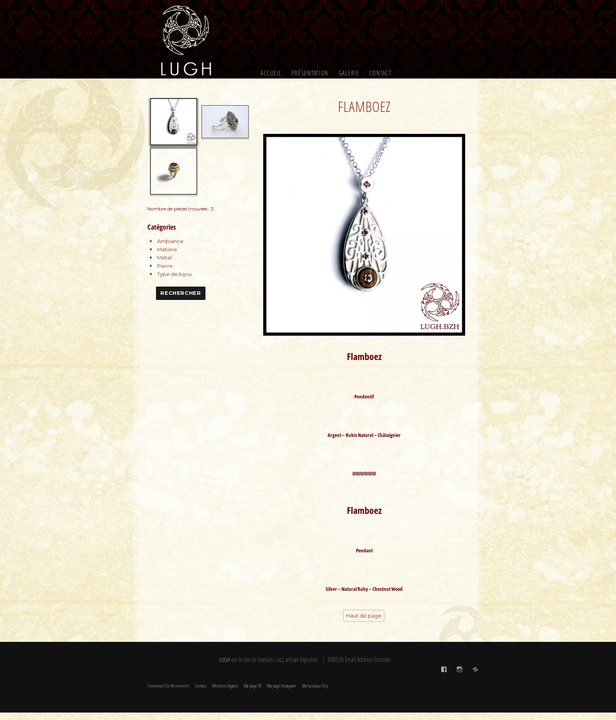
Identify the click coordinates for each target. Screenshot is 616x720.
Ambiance (170, 241)
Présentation (310, 73)
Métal (164, 257)
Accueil (271, 73)
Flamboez (364, 106)
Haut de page (363, 624)
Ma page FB (252, 693)
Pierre (165, 266)
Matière (167, 249)
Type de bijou (174, 274)
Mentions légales (225, 693)
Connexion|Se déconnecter (168, 693)
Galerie (349, 73)
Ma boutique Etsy (315, 693)
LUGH (225, 667)
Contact (380, 73)
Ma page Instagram (281, 693)
